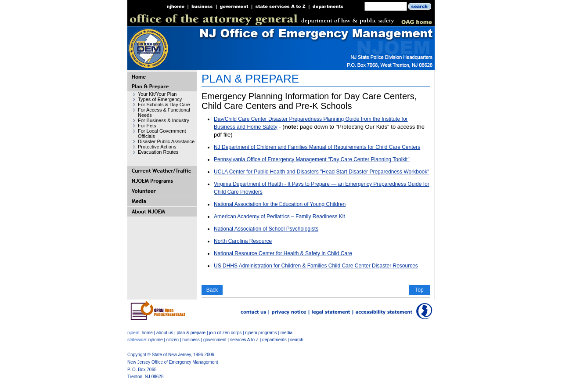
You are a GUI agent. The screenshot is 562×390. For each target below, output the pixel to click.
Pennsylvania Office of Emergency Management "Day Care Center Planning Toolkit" (312, 159)
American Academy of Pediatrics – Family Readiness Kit (279, 216)
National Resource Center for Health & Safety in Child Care (283, 253)
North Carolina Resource (243, 241)
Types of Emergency (160, 99)
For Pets (147, 125)
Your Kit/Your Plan (157, 94)
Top (419, 290)
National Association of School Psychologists (266, 229)
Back (212, 290)
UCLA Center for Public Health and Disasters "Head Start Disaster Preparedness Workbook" (321, 172)
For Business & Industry (163, 120)
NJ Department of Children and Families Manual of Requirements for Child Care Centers (317, 147)
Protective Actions (157, 146)
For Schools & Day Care (164, 104)
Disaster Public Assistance (166, 141)
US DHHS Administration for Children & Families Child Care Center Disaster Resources (316, 266)
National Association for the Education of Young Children (280, 204)
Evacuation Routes (158, 152)
